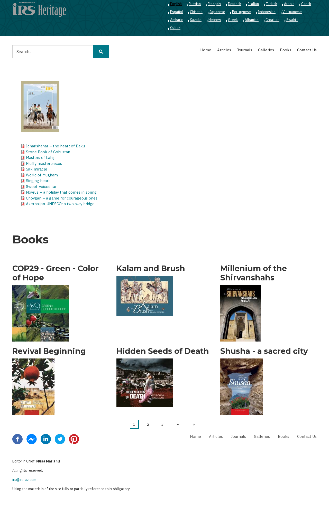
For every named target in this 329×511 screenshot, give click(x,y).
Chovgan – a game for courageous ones (61, 198)
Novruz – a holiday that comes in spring (61, 192)
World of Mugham (42, 175)
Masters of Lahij (40, 157)
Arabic (289, 4)
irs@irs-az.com (24, 479)
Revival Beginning (49, 351)
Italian (253, 4)
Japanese (217, 12)
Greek (233, 19)
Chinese (196, 12)
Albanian (252, 19)
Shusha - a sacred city (264, 351)
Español (176, 12)
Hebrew (214, 19)
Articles (224, 50)
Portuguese (241, 12)
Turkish (271, 4)
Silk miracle (36, 169)
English (176, 4)
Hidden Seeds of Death (162, 351)
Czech (306, 4)
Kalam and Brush (150, 268)
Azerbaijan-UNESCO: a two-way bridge (60, 203)
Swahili (292, 19)
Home (205, 50)
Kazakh (196, 19)
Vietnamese (292, 12)
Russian (195, 4)
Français (214, 4)
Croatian (272, 19)
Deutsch (234, 4)
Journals (244, 50)
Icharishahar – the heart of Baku (55, 146)
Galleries (266, 50)
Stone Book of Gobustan (48, 151)
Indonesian (267, 12)
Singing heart (38, 180)
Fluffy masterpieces (44, 163)
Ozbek (175, 27)
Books (285, 50)
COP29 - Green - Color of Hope (55, 273)
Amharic (176, 19)
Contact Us (307, 50)
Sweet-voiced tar (41, 186)
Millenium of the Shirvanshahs (253, 273)
